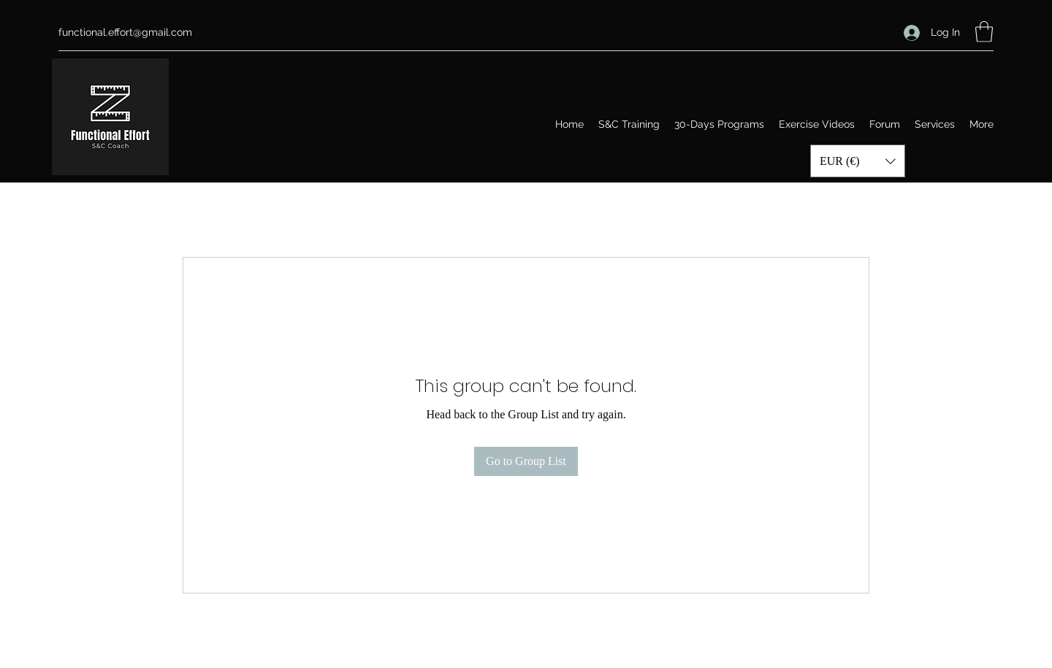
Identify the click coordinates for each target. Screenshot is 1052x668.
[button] (984, 31)
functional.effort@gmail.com (125, 32)
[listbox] (857, 161)
